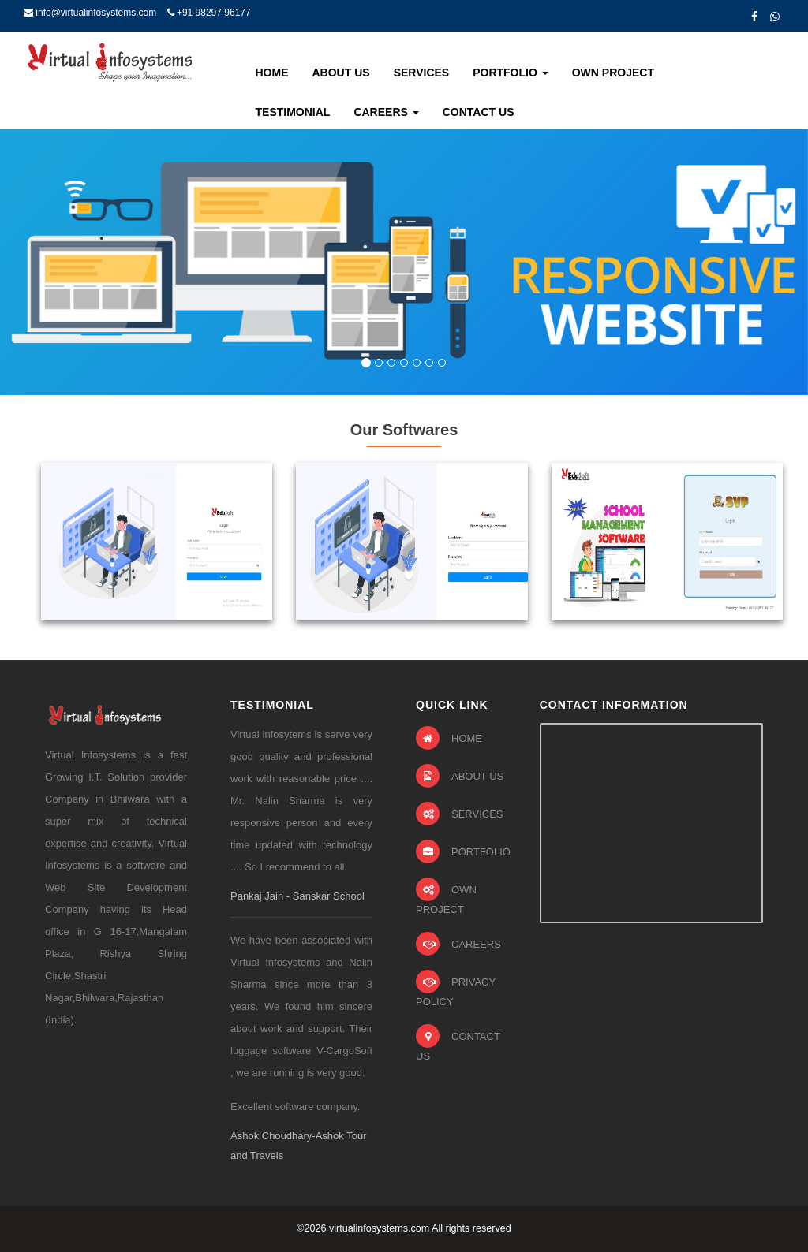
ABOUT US (459, 776)
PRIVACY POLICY (456, 989)
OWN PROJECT (446, 896)
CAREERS (458, 944)
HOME (449, 738)
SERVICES (459, 813)
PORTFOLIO (463, 851)
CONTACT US (458, 1043)
